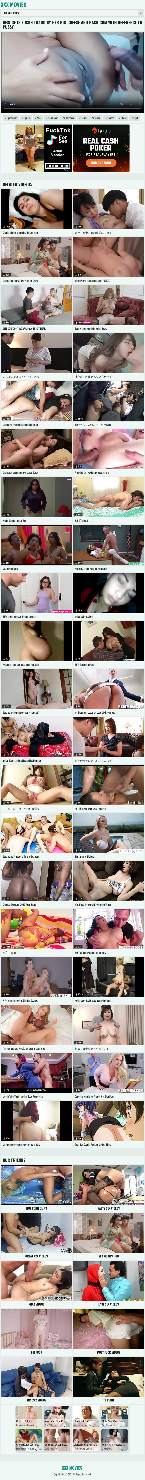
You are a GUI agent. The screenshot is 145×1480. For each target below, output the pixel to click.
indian (97, 118)
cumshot (53, 118)
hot (39, 118)
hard (124, 118)
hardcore (70, 118)
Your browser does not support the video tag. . (72, 72)
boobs (111, 118)
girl (136, 118)
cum (85, 118)
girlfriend (12, 118)
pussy (27, 118)
